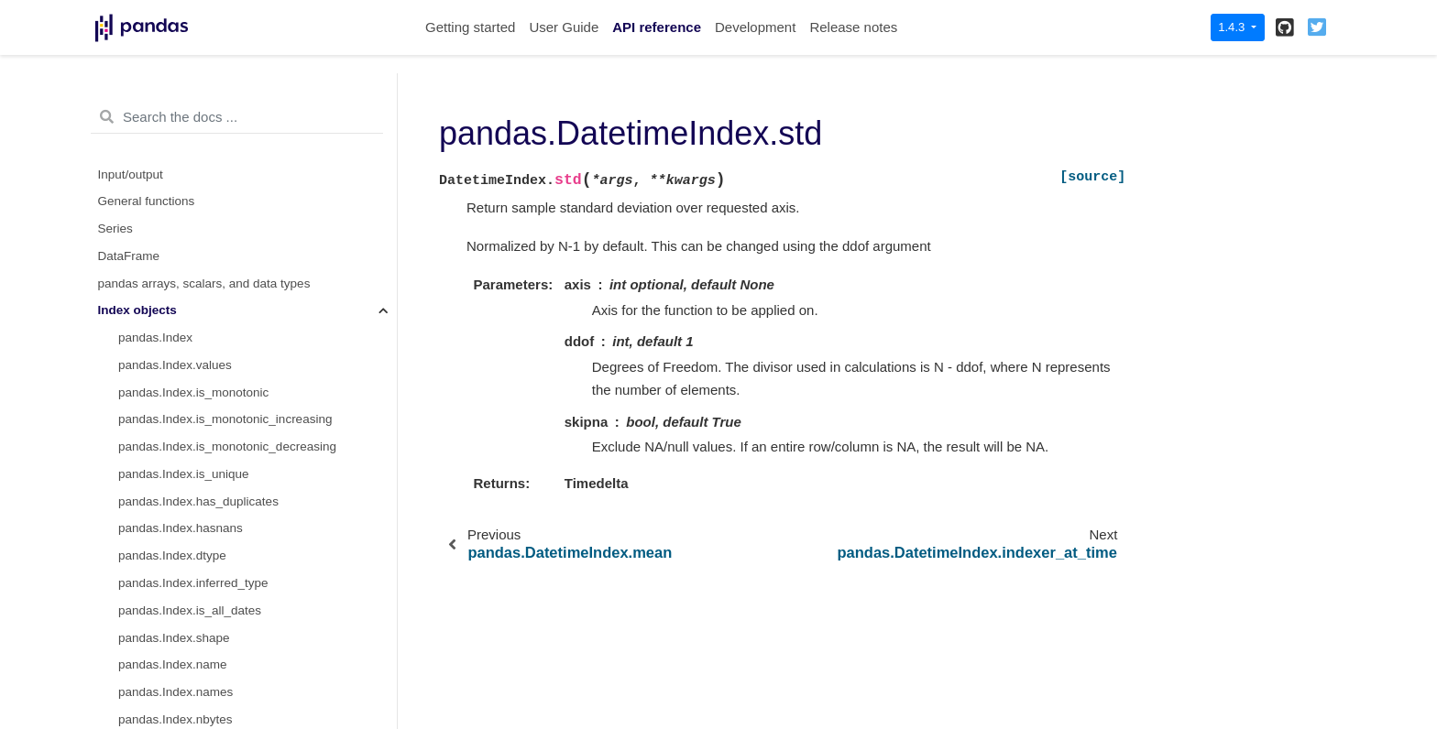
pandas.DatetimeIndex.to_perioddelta (221, 96)
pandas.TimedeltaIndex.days (197, 287)
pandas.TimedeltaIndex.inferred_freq (219, 423)
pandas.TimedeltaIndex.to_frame (208, 587)
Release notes (853, 27)
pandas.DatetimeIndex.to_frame (206, 178)
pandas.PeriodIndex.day (185, 669)
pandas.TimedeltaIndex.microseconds (222, 342)
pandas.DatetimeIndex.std (194, 233)
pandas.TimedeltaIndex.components (217, 396)
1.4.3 (1233, 27)
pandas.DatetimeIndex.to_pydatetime (221, 124)
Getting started (470, 27)
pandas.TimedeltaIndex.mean (199, 615)
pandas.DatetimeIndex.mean (197, 205)
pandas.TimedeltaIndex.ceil (193, 560)
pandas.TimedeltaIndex (182, 260)
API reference (656, 27)
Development (755, 27)
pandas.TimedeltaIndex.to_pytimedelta (224, 451)
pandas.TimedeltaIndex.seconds (207, 314)
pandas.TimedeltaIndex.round (199, 505)
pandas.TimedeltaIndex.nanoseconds (221, 369)
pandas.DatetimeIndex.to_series (207, 151)
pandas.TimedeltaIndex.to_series (209, 478)
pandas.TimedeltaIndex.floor (196, 532)
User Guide (563, 27)
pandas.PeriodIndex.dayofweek (204, 696)
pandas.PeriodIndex (173, 641)
